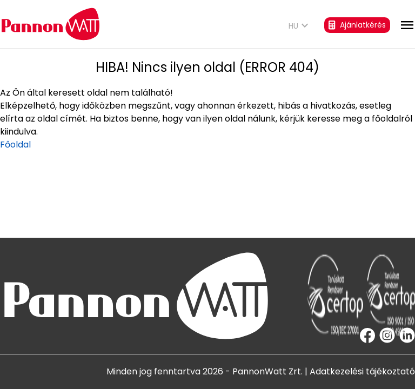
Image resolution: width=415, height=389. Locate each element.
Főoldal (15, 144)
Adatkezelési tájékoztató (362, 371)
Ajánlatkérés (357, 24)
